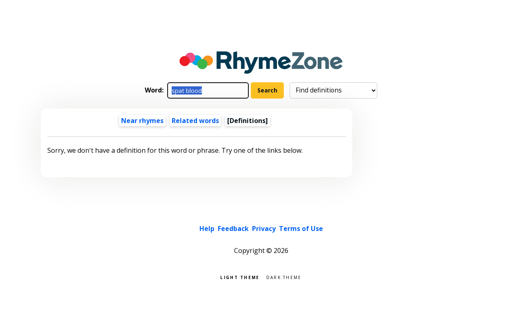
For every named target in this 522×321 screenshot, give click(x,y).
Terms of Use (301, 228)
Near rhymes (142, 120)
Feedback (233, 228)
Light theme (239, 277)
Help (207, 228)
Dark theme (284, 277)
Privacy (264, 228)
